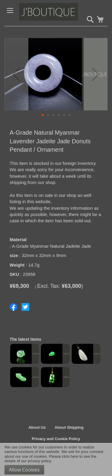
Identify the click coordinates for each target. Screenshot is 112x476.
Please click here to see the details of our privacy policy (50, 458)
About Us (37, 427)
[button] (16, 74)
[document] (56, 460)
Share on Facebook (13, 307)
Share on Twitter (25, 307)
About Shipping (69, 427)
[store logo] (61, 13)
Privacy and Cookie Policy (56, 439)
